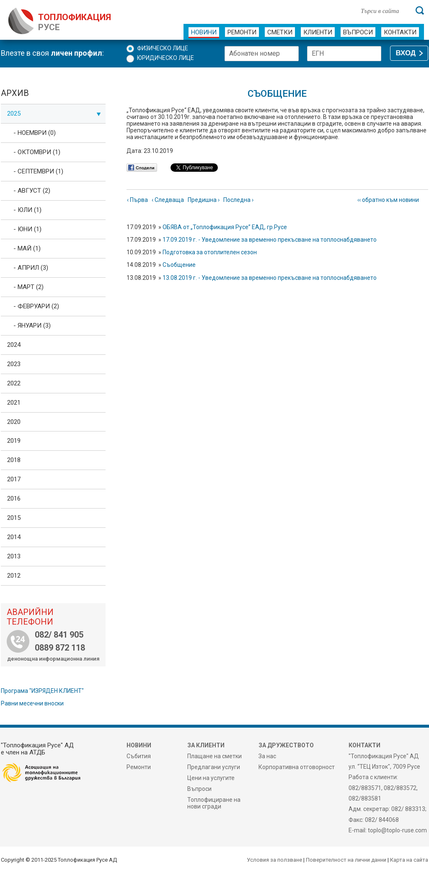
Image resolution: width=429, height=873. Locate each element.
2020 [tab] (14, 422)
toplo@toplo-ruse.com (397, 830)
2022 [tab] (14, 383)
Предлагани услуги (213, 767)
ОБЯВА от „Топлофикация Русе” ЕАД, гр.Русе (225, 227)
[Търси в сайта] (384, 10)
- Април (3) (30, 267)
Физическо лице (162, 48)
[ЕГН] (344, 53)
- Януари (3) (32, 325)
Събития (139, 756)
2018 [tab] (14, 460)
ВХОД (406, 53)
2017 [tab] (14, 479)
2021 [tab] (14, 402)
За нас (267, 756)
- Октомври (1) (36, 152)
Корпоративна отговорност (296, 767)
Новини (204, 32)
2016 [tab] (14, 498)
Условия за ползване (274, 860)
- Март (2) (28, 287)
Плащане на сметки (214, 756)
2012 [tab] (14, 575)
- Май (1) (27, 248)
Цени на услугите (211, 778)
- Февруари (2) (36, 306)
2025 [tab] (54, 113)
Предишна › (204, 199)
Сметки (279, 32)
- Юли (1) (27, 210)
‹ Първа (137, 199)
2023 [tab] (14, 364)
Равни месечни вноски (32, 703)
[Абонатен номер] (262, 53)
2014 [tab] (14, 537)
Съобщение (179, 264)
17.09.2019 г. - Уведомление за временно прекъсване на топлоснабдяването (270, 239)
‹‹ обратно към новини (388, 199)
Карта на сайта (409, 860)
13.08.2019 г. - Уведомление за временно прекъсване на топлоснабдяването (270, 277)
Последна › (238, 199)
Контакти (400, 32)
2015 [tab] (14, 518)
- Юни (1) (27, 229)
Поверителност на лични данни (346, 860)
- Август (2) (31, 190)
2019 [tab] (14, 440)
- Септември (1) (38, 171)
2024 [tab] (14, 345)
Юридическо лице (165, 57)
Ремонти (241, 32)
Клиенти (317, 32)
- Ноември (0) (34, 133)
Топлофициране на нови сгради (213, 803)
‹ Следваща (168, 199)
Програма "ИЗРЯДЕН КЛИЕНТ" (42, 690)
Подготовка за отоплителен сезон (210, 252)
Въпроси (358, 32)
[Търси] (420, 10)
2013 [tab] (14, 556)
